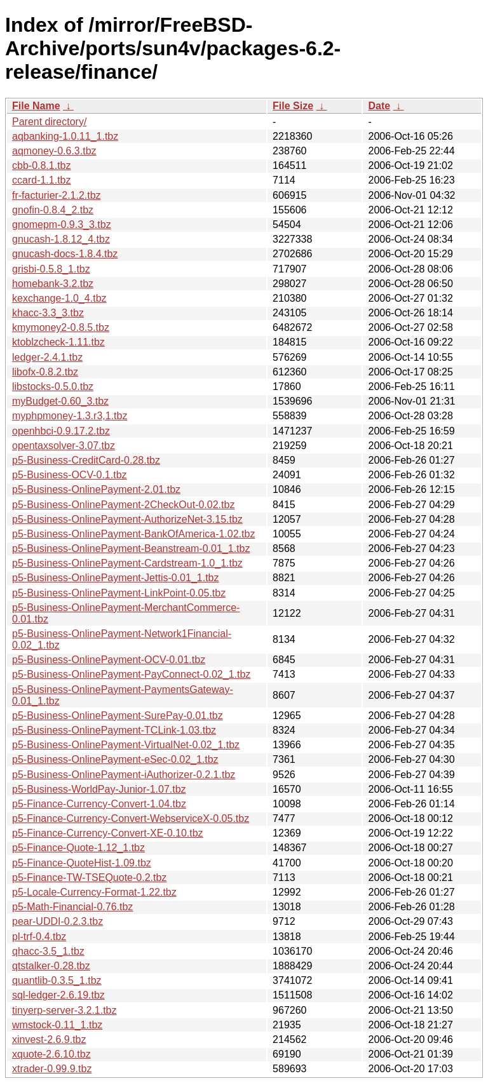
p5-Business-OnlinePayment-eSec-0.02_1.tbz (115, 759)
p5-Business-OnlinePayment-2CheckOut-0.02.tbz (123, 504)
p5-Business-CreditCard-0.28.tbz (86, 460)
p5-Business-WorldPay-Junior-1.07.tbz (99, 789)
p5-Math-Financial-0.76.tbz (72, 906)
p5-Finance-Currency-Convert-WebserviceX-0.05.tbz (130, 818)
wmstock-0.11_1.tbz (57, 1024)
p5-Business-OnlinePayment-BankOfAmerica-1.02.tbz (133, 533)
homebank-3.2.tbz (52, 283)
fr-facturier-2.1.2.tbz (56, 195)
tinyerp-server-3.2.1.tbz (64, 1010)
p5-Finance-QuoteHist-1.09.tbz (81, 863)
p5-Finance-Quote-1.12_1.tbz (78, 847)
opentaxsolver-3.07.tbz (63, 445)
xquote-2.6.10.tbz (51, 1054)
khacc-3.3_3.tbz (48, 312)
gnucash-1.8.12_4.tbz (61, 239)
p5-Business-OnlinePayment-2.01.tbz (96, 489)
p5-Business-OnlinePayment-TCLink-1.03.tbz (114, 730)
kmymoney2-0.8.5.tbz (60, 327)
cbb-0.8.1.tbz (41, 165)
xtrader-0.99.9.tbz (52, 1068)
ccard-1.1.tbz (41, 180)
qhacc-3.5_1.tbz (48, 951)
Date (379, 105)
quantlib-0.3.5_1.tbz (57, 980)
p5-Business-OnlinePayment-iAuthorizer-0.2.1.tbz (123, 774)
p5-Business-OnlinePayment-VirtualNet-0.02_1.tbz (126, 744)
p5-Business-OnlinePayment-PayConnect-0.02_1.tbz (131, 674)
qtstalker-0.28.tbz (51, 965)
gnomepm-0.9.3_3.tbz (61, 224)
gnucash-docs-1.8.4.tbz (65, 253)
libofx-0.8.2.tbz (45, 372)
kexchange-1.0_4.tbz (59, 298)
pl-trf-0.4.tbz (39, 936)
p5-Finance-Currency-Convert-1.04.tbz (99, 803)
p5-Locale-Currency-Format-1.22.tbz (94, 892)
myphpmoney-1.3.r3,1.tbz (69, 415)
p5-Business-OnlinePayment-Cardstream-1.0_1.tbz (127, 563)
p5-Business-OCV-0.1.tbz (69, 474)
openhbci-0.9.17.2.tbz (61, 431)
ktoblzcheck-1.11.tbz (58, 342)
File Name (36, 105)
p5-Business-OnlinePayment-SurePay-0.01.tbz (117, 715)
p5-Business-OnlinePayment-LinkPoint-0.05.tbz (119, 593)
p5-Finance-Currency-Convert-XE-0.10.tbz (107, 833)
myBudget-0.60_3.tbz (60, 401)
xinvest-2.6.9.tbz (49, 1039)
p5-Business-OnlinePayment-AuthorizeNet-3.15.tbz (127, 519)
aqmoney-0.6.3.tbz (54, 150)
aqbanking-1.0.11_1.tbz (65, 136)
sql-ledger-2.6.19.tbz (58, 995)
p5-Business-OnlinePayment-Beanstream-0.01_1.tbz (131, 548)
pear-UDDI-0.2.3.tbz (57, 921)
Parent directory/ (49, 121)
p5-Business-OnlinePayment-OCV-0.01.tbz (108, 659)
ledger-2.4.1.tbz (47, 357)
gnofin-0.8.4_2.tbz (52, 210)
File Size (293, 105)
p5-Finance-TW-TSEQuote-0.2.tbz (89, 877)
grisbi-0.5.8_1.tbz (51, 269)
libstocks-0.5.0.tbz (52, 386)
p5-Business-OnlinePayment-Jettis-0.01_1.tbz (115, 577)
